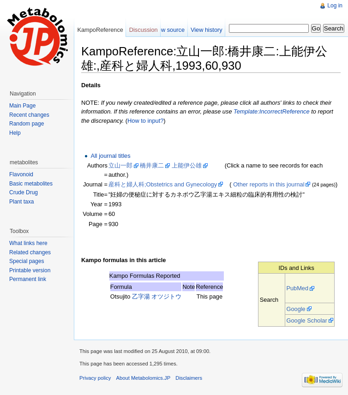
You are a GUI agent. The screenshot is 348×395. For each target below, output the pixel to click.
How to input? (145, 120)
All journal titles (110, 155)
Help (15, 133)
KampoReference (100, 29)
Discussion (143, 29)
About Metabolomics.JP (143, 378)
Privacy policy (95, 378)
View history (206, 29)
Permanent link (27, 279)
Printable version (29, 270)
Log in (334, 5)
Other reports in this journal (268, 184)
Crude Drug (23, 192)
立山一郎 (120, 165)
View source (169, 29)
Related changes (30, 252)
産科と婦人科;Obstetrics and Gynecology (162, 184)
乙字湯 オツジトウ (157, 296)
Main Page (22, 105)
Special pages (26, 261)
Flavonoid (21, 174)
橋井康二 (152, 165)
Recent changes (29, 115)
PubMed (297, 288)
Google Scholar (306, 320)
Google (295, 308)
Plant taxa (21, 201)
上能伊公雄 (187, 165)
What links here (28, 243)
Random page (26, 123)
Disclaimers (188, 378)
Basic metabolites (31, 183)
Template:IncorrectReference (272, 111)
